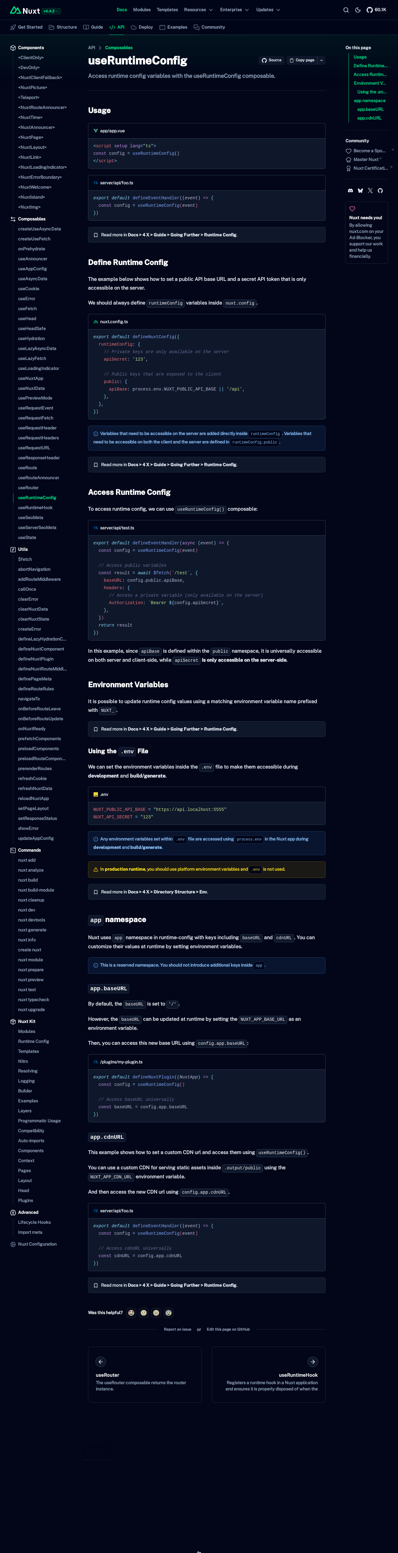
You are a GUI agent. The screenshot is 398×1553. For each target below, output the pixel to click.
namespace (116, 919)
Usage (98, 110)
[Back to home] (25, 10)
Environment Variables (127, 684)
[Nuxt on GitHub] (376, 10)
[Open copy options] (321, 60)
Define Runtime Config (127, 262)
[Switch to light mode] (358, 10)
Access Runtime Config (128, 492)
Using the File (117, 751)
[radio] (131, 1313)
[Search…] (346, 10)
